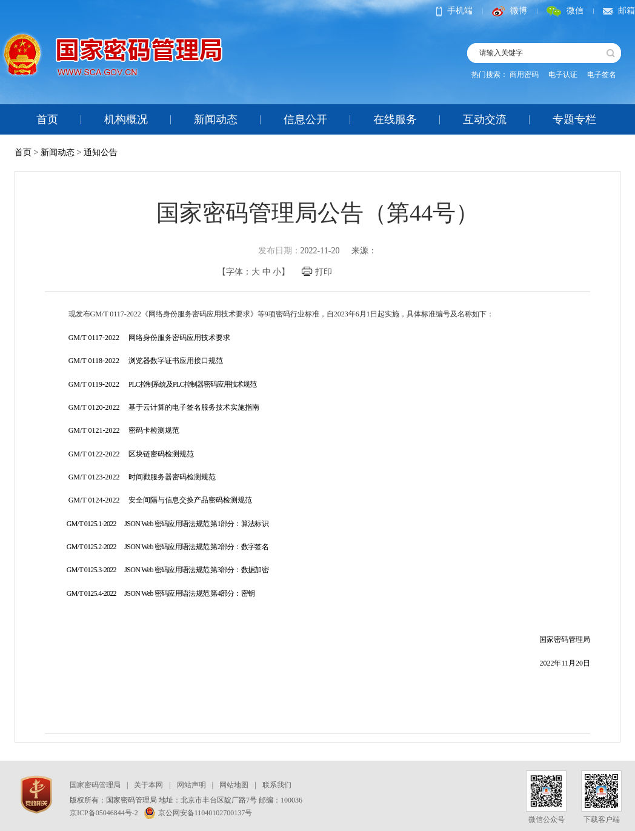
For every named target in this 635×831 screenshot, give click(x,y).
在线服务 (395, 119)
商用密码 (524, 74)
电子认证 (562, 74)
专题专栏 (574, 119)
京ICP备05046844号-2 (104, 813)
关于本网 (148, 785)
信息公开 (305, 119)
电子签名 (601, 74)
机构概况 (126, 119)
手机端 (454, 10)
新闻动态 (216, 119)
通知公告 (101, 152)
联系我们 (276, 785)
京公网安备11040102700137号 (198, 813)
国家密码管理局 (95, 785)
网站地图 (233, 785)
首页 (47, 119)
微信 (565, 10)
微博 (509, 10)
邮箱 (619, 10)
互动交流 (485, 119)
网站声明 (191, 785)
